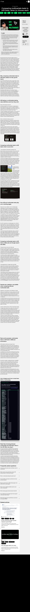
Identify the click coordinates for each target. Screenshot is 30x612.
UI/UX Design (16, 13)
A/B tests (5, 111)
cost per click (4, 279)
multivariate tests (2, 129)
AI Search (9, 13)
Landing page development (4, 218)
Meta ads (18, 132)
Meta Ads (5, 13)
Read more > (3, 550)
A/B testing (1, 84)
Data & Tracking (1, 13)
